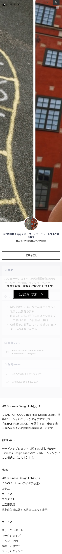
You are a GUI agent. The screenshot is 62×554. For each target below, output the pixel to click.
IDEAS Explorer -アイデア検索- (21, 483)
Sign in (56, 2)
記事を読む (31, 255)
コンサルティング (12, 551)
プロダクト (8, 499)
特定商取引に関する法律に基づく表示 (24, 509)
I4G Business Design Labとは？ (21, 478)
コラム (6, 488)
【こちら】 (22, 457)
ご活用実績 (8, 504)
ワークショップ (11, 535)
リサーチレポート (12, 530)
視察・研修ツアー (12, 546)
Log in (46, 2)
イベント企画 (10, 540)
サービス (7, 493)
